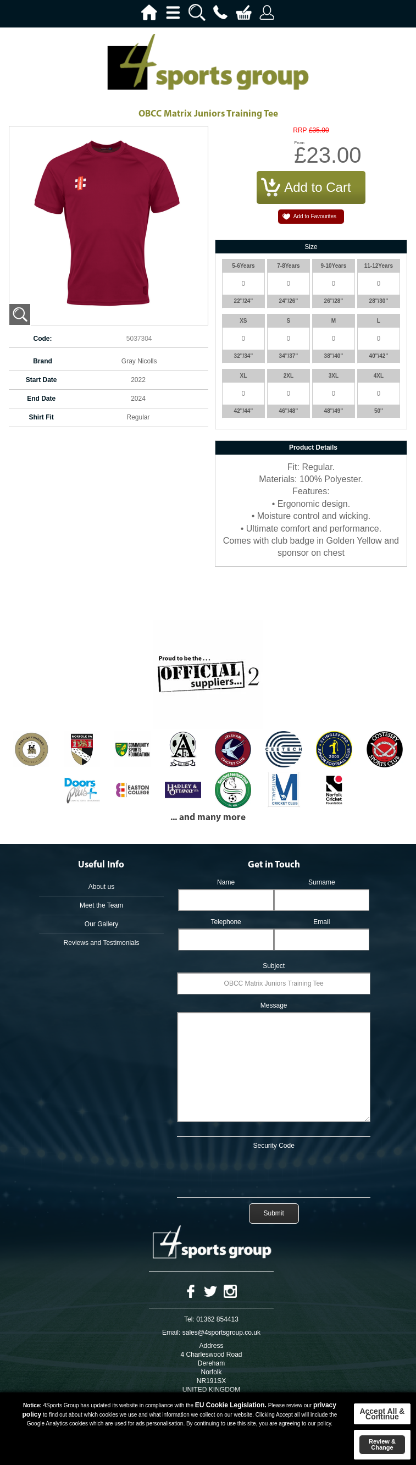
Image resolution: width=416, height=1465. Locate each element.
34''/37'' (288, 356)
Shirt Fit (41, 417)
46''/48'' (288, 411)
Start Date (41, 380)
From (299, 142)
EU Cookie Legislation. (231, 1405)
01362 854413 (217, 1319)
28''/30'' (379, 301)
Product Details (313, 447)
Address (211, 1346)
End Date (41, 398)
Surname (321, 882)
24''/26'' (288, 301)
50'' (378, 411)
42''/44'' (243, 411)
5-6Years (243, 266)
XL (243, 376)
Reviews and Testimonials (102, 943)
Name (226, 882)
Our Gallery (101, 924)
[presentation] (273, 1171)
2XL (288, 376)
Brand (42, 361)
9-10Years (334, 266)
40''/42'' (379, 356)
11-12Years (378, 266)
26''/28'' (333, 301)
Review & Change (382, 1444)
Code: (43, 338)
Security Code (274, 1145)
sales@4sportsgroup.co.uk (221, 1332)
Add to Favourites (314, 216)
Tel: (189, 1319)
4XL (379, 376)
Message (273, 1005)
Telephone (225, 922)
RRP (300, 131)
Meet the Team (101, 905)
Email (321, 922)
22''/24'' (243, 301)
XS (243, 321)
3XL (334, 376)
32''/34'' (243, 356)
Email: (171, 1332)
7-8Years (288, 266)
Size (310, 247)
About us (101, 887)
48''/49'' (333, 411)
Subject (274, 966)
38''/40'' (333, 356)
